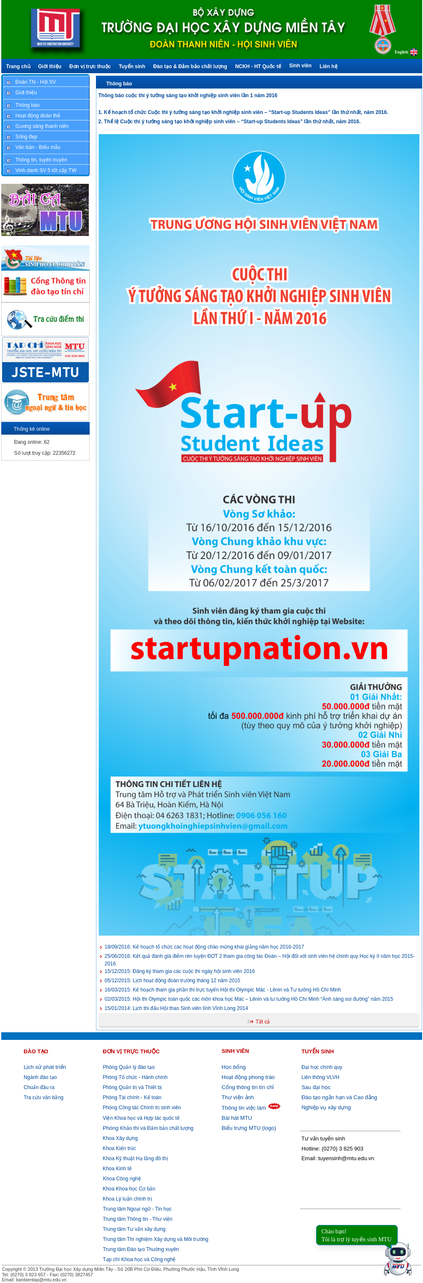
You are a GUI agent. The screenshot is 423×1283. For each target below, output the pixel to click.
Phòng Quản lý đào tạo (128, 1067)
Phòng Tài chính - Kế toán (131, 1097)
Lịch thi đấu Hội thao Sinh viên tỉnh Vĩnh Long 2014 (176, 1008)
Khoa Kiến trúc (118, 1148)
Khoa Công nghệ (122, 1179)
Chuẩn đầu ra (39, 1087)
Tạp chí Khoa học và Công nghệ (139, 1259)
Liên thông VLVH (320, 1077)
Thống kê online (32, 429)
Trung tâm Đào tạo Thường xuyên (141, 1249)
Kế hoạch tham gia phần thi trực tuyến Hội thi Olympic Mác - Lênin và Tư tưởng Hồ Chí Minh (223, 990)
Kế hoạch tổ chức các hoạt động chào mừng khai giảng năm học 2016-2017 (204, 947)
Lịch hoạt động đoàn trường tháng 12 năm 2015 (172, 980)
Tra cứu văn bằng (44, 1097)
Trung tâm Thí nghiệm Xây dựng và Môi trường (155, 1239)
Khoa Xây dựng (119, 1138)
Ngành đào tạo (40, 1077)
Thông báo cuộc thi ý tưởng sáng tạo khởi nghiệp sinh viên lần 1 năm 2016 (187, 95)
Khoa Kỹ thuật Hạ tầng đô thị (134, 1158)
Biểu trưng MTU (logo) (249, 1128)
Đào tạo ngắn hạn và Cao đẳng (339, 1097)
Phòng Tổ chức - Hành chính (134, 1077)
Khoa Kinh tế (116, 1169)
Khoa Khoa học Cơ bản (128, 1189)
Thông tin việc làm (244, 1108)
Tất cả (263, 1022)
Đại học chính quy (321, 1067)
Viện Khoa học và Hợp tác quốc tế (140, 1118)
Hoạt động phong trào (248, 1077)
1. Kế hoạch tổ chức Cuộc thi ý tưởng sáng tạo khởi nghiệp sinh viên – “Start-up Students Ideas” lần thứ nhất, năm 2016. (243, 112)
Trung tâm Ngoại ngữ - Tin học (137, 1209)
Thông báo (119, 84)
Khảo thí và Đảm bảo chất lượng (147, 1128)
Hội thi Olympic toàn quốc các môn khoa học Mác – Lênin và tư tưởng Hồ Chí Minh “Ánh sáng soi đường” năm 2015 (249, 999)
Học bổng (234, 1067)
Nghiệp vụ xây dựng (326, 1107)
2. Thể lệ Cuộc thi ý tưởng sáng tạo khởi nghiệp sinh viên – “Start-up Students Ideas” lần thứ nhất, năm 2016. (229, 122)
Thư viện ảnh (238, 1097)
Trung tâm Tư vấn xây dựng (134, 1229)
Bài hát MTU (237, 1118)
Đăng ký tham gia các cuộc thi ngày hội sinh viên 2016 (180, 971)
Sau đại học (315, 1087)
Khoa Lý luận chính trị (126, 1199)
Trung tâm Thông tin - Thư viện (138, 1219)
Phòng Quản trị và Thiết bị (131, 1087)
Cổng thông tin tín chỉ (248, 1087)
